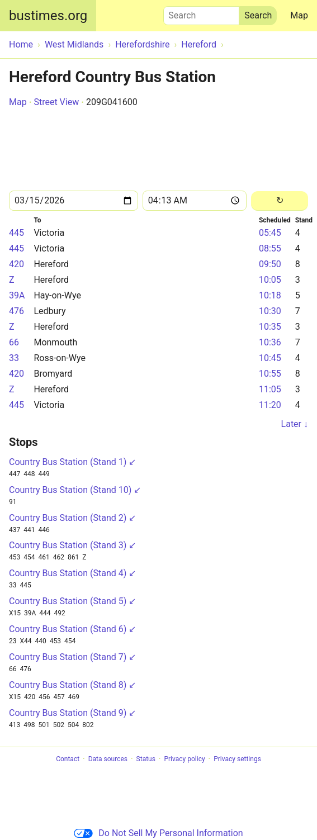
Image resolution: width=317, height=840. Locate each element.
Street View (56, 102)
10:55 (270, 373)
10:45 (270, 358)
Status (145, 759)
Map (299, 15)
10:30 (270, 311)
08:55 (270, 248)
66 (14, 342)
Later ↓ (294, 424)
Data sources (107, 759)
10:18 (270, 295)
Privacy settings (237, 759)
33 (14, 358)
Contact (67, 759)
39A (17, 295)
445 (16, 232)
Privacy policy (184, 759)
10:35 (270, 326)
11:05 (270, 389)
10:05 (270, 279)
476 (16, 311)
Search (201, 13)
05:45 (270, 232)
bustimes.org (48, 15)
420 (16, 264)
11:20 (270, 405)
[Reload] (279, 201)
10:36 (270, 342)
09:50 (270, 264)
